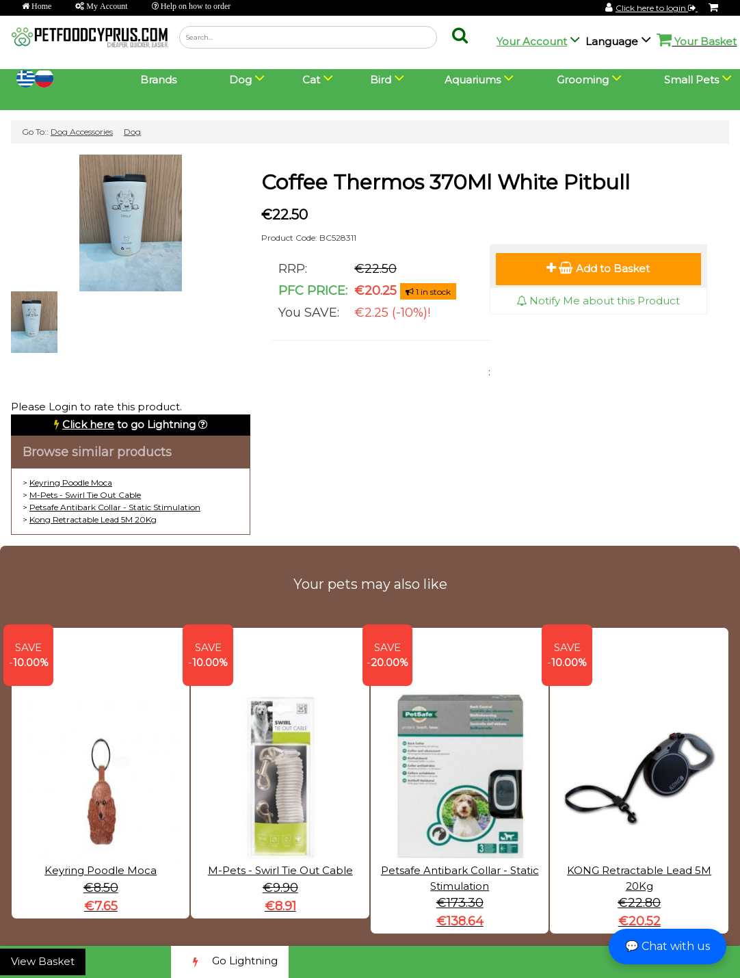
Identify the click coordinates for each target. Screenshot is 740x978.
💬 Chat (667, 946)
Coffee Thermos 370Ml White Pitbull (445, 182)
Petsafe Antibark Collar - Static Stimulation (114, 507)
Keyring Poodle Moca (70, 482)
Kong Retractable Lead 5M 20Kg (93, 519)
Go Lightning (230, 962)
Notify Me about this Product (598, 300)
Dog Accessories (82, 132)
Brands (158, 79)
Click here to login (657, 8)
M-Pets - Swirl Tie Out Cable (85, 495)
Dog (132, 132)
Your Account (532, 41)
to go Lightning (129, 424)
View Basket (43, 961)
